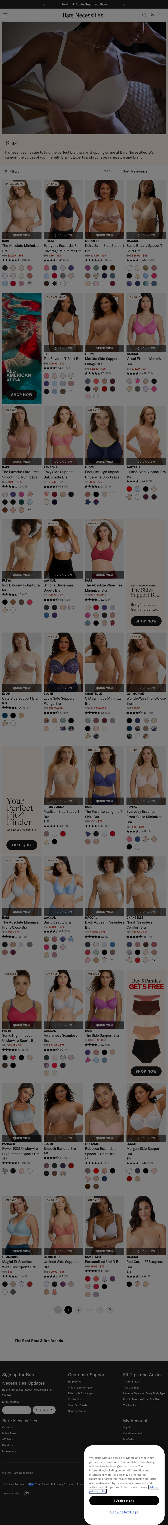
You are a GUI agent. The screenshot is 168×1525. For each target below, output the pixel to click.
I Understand (124, 1500)
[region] (124, 1485)
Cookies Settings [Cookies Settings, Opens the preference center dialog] (124, 1512)
